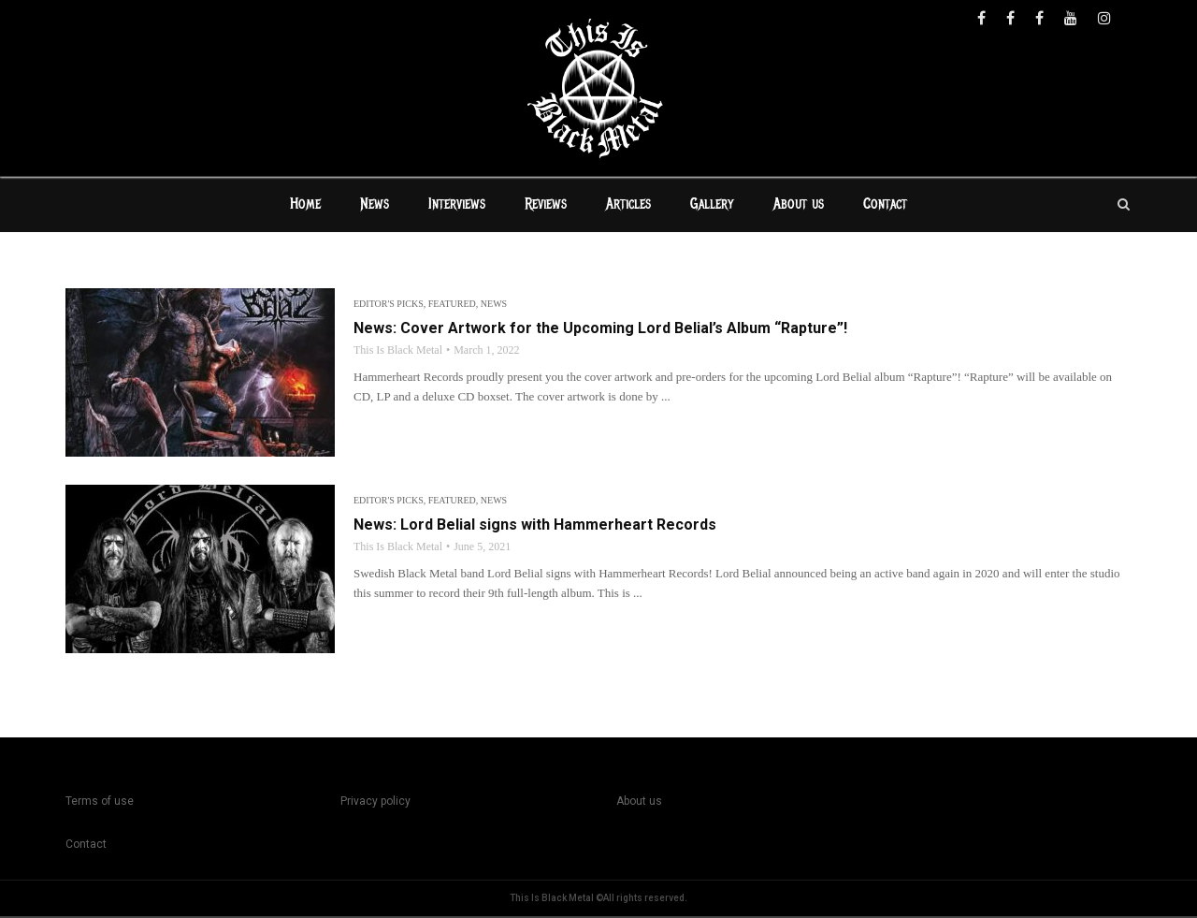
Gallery (712, 206)
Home (305, 206)
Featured (452, 305)
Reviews (546, 206)
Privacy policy (375, 802)
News (374, 206)
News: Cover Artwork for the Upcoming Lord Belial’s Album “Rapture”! (600, 330)
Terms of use (99, 802)
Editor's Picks (388, 305)
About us (798, 206)
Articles (628, 206)
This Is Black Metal (397, 351)
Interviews (456, 206)
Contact (885, 206)
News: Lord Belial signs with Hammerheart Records (534, 526)
